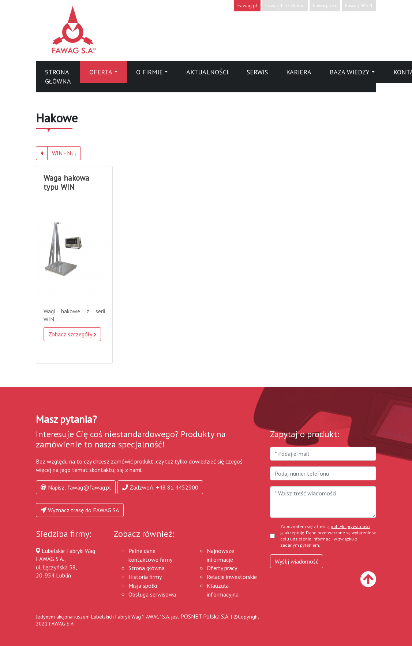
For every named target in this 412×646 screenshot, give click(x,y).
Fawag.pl (247, 5)
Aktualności (207, 72)
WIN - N (64, 153)
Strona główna (58, 76)
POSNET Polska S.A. (204, 616)
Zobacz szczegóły (72, 334)
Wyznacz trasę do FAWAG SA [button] (80, 510)
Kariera (298, 72)
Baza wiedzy (350, 72)
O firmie (149, 72)
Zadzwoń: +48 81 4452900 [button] (160, 487)
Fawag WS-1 (359, 5)
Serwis (257, 72)
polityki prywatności (350, 526)
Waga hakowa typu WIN (66, 182)
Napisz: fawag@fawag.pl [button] (76, 487)
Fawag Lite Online (285, 5)
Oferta (100, 72)
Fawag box (325, 5)
